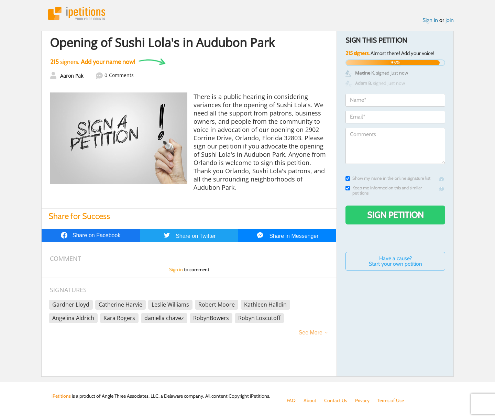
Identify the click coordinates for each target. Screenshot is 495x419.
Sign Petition (395, 215)
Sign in (430, 20)
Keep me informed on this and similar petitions (383, 190)
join (450, 20)
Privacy (362, 400)
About (310, 400)
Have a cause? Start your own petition (395, 261)
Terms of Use (390, 400)
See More (310, 332)
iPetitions (76, 13)
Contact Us (335, 400)
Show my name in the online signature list (387, 178)
